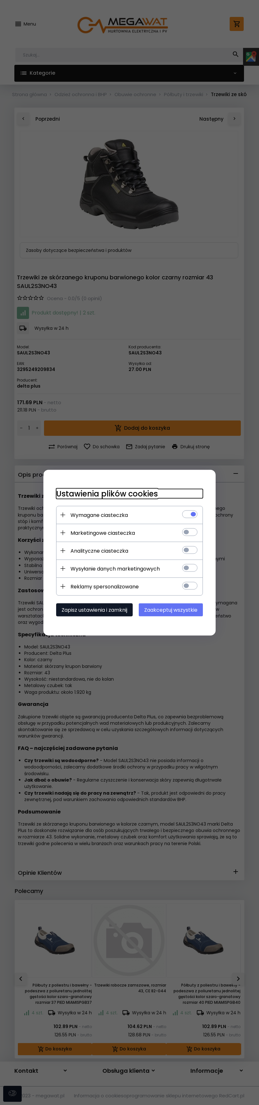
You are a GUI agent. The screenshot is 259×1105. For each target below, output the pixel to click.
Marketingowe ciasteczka (102, 532)
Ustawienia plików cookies (107, 493)
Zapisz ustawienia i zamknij (94, 609)
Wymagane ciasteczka (99, 514)
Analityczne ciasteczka (99, 550)
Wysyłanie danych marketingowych (115, 568)
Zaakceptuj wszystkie (170, 609)
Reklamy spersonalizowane (104, 586)
